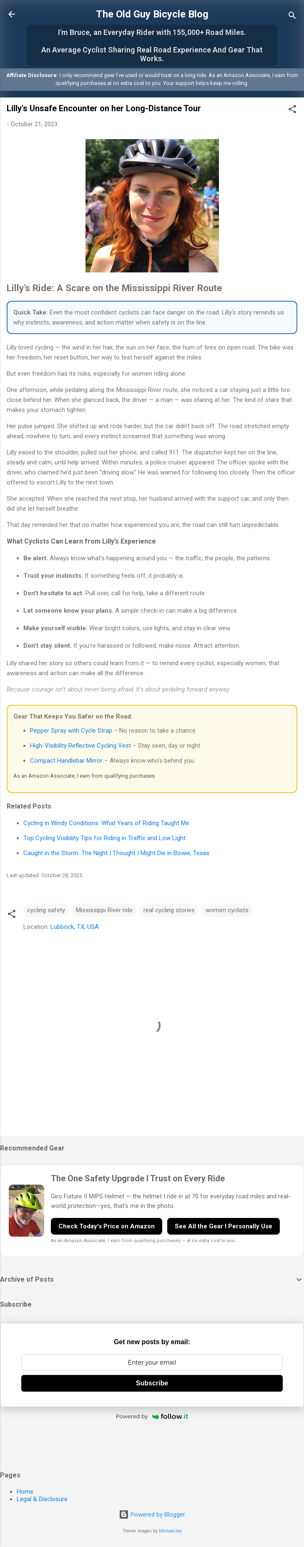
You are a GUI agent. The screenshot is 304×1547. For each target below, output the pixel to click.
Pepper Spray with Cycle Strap (71, 730)
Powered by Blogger (152, 1514)
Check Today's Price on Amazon (106, 1226)
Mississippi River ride (104, 910)
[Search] (292, 17)
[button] (292, 110)
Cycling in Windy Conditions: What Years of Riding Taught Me (106, 823)
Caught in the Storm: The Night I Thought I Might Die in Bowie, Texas (116, 853)
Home (25, 1491)
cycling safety (46, 910)
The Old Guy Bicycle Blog (152, 14)
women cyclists (227, 910)
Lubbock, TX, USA (74, 927)
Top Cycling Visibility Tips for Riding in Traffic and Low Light (104, 838)
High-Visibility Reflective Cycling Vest (80, 745)
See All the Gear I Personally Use (223, 1226)
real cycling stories (169, 910)
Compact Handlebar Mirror (66, 760)
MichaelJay (170, 1531)
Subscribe (152, 1383)
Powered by (152, 1416)
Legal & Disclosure (42, 1499)
